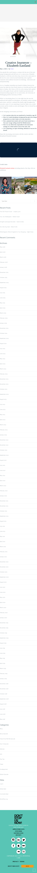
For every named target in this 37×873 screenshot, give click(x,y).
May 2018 (2, 719)
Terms (22, 861)
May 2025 (2, 302)
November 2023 (4, 384)
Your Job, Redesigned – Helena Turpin (10, 216)
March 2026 (3, 257)
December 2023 (4, 379)
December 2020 (4, 561)
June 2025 (2, 297)
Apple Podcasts (18, 829)
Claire (12, 69)
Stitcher (18, 831)
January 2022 (3, 495)
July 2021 (2, 526)
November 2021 (4, 506)
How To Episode (4, 744)
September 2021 (4, 516)
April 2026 (2, 252)
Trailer (1, 764)
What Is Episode (4, 774)
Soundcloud (18, 833)
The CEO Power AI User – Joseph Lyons (10, 211)
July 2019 (2, 648)
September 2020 (4, 577)
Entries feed (3, 789)
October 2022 (3, 450)
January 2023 (3, 435)
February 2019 (3, 673)
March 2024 (3, 369)
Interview (13, 56)
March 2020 (3, 607)
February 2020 (4, 612)
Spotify (18, 835)
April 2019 (2, 663)
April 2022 (2, 480)
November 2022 (4, 445)
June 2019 (2, 653)
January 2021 (3, 556)
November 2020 (4, 567)
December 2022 (4, 440)
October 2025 (3, 277)
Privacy (16, 861)
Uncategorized (4, 769)
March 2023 (3, 424)
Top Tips (2, 759)
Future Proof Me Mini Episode (7, 738)
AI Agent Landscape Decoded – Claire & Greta (12, 221)
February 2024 (3, 374)
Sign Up (27, 866)
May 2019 (2, 658)
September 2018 (4, 699)
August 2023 (3, 399)
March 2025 (3, 313)
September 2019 (4, 638)
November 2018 (4, 688)
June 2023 (2, 409)
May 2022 (2, 475)
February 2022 (3, 490)
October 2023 (3, 389)
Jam (1, 754)
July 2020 (2, 587)
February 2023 (3, 429)
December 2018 (4, 683)
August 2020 (3, 582)
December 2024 (4, 328)
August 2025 (3, 287)
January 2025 (3, 323)
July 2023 (2, 404)
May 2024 (2, 358)
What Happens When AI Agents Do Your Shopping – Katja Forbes (16, 232)
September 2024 (4, 338)
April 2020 (2, 602)
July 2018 (2, 709)
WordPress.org (4, 799)
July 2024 (2, 348)
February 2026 (4, 262)
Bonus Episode (4, 733)
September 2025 (4, 282)
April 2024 (2, 363)
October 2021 (3, 511)
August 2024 (3, 343)
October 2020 (3, 572)
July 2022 (2, 465)
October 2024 (3, 333)
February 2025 (3, 318)
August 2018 (3, 704)
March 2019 (3, 668)
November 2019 (4, 627)
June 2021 (2, 531)
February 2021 (3, 551)
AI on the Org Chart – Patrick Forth (8, 226)
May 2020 (2, 597)
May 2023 (2, 414)
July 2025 (2, 292)
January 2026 (3, 267)
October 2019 (3, 633)
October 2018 (3, 693)
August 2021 (3, 521)
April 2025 (2, 308)
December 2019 (4, 622)
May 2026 (2, 247)
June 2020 (2, 592)
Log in (1, 783)
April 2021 (2, 541)
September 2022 (4, 455)
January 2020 (3, 617)
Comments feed (4, 794)
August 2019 (3, 643)
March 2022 (3, 485)
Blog (1, 728)
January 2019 (3, 678)
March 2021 (3, 546)
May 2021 (2, 536)
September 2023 (4, 394)
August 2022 (3, 460)
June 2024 (2, 353)
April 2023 (2, 419)
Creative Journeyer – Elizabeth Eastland (18, 64)
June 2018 (2, 714)
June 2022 (2, 470)
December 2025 (4, 272)
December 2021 (4, 501)
